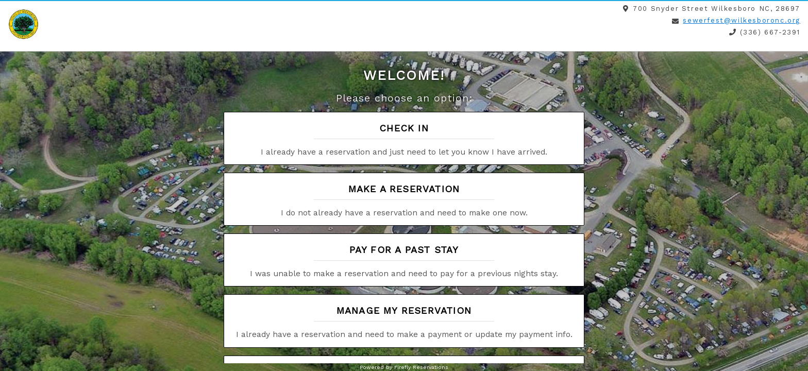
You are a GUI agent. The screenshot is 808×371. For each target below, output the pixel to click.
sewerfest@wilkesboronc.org (741, 20)
